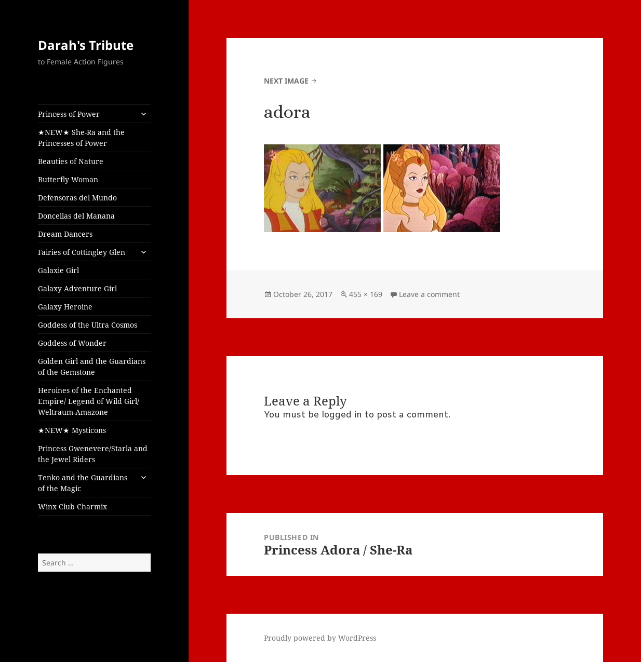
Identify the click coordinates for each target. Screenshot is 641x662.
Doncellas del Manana (76, 216)
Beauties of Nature (70, 161)
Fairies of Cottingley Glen (81, 252)
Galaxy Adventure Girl (77, 288)
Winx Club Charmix (72, 506)
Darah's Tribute (85, 44)
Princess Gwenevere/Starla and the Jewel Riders (93, 453)
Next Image (286, 81)
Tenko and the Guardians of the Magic (82, 482)
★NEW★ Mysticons (72, 430)
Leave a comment (429, 294)
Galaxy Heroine (65, 307)
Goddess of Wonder (72, 343)
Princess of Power (69, 114)
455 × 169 (365, 294)
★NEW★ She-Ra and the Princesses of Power (81, 137)
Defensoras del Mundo (77, 197)
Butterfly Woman (68, 179)
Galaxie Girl (58, 270)
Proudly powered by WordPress (320, 638)
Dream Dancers (65, 234)
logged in (342, 415)
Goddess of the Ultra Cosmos (87, 325)
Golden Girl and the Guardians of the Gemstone (91, 366)
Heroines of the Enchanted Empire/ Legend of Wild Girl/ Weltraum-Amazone (88, 401)
